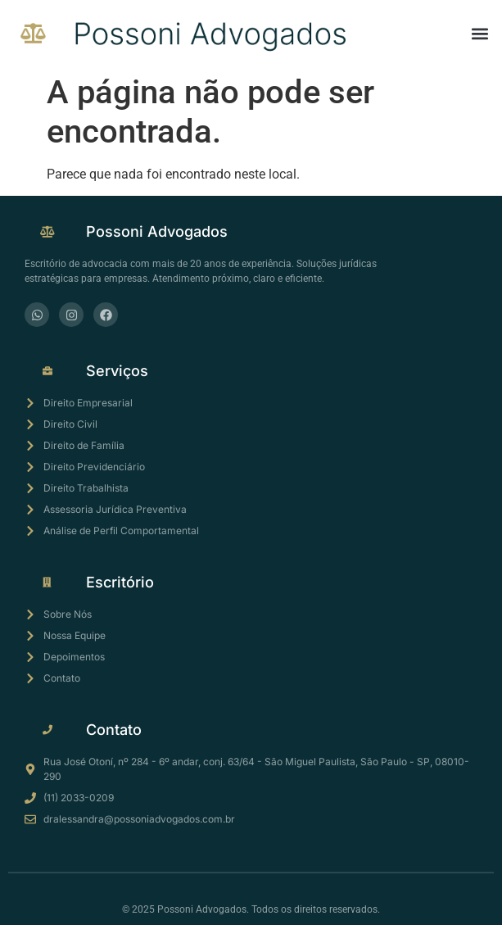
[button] (480, 33)
